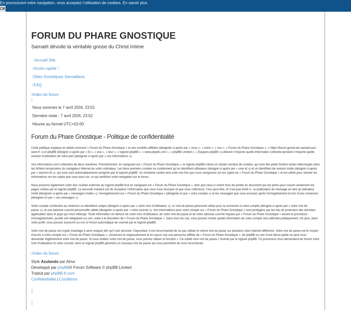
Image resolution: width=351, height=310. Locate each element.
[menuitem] (44, 60)
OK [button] (3, 9)
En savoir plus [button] (135, 3)
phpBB (63, 267)
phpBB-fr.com (63, 273)
